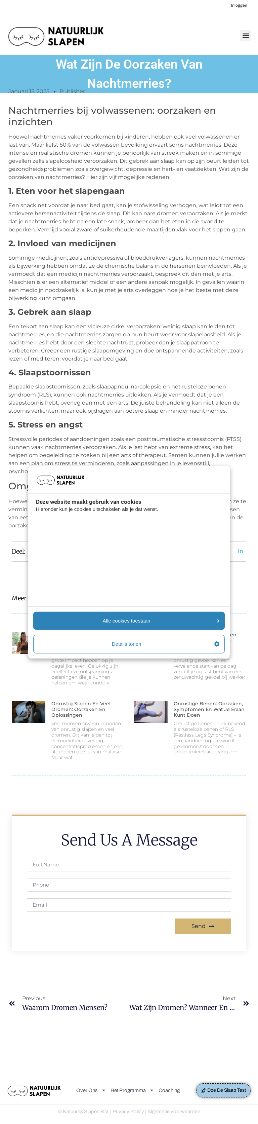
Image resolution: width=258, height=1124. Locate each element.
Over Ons (91, 1090)
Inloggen (239, 5)
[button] (245, 35)
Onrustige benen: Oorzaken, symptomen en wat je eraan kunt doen (209, 709)
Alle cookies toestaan (161, 620)
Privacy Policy (128, 1111)
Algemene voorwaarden (173, 1111)
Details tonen (165, 644)
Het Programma (132, 1090)
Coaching (169, 1090)
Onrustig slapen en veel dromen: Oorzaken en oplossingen (81, 709)
